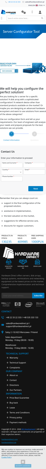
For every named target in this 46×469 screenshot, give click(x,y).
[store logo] (9, 12)
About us (14, 375)
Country (5, 170)
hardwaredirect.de (8, 442)
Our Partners (15, 390)
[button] (23, 12)
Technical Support (18, 362)
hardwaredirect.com (9, 439)
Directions (14, 385)
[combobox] (26, 18)
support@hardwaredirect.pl (18, 326)
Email (27, 170)
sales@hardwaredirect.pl (33, 2)
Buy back (14, 402)
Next (35, 188)
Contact (13, 380)
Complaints (15, 367)
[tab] (11, 136)
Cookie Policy (6, 457)
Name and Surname (9, 163)
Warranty (14, 357)
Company (29, 163)
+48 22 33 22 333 (12, 2)
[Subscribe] (38, 295)
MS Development (28, 429)
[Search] (42, 18)
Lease (12, 407)
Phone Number (8, 176)
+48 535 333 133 (30, 317)
